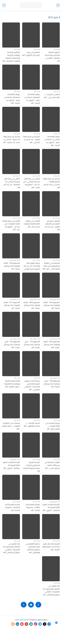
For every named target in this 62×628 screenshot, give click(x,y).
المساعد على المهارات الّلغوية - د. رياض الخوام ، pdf (11, 426)
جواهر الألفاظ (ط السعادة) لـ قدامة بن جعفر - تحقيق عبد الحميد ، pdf (12, 98)
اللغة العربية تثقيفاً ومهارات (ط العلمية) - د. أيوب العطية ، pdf (11, 383)
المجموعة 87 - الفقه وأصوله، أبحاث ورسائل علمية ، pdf (12, 305)
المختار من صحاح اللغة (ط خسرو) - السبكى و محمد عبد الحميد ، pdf (11, 139)
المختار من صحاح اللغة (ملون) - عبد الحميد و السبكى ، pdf (31, 139)
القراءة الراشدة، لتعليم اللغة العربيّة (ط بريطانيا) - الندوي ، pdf (11, 465)
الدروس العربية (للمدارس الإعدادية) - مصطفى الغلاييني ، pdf (52, 56)
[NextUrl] (23, 604)
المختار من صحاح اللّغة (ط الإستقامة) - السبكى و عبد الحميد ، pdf (51, 183)
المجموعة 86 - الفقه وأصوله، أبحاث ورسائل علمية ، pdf (51, 344)
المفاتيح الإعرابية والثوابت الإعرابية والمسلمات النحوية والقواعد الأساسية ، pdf (11, 56)
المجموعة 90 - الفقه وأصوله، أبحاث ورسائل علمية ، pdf (12, 266)
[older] (38, 604)
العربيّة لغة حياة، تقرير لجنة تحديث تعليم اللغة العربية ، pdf (51, 546)
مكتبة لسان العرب (21, 619)
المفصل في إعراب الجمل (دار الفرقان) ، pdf (31, 54)
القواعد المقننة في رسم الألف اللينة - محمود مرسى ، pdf (52, 465)
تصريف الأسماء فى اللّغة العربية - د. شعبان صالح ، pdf (52, 426)
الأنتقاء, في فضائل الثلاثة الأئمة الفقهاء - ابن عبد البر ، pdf (31, 224)
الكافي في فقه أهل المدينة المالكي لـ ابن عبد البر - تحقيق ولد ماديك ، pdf (31, 183)
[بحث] (4, 5)
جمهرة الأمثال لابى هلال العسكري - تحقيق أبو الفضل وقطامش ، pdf (32, 548)
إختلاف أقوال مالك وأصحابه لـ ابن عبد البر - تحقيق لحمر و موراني (31, 266)
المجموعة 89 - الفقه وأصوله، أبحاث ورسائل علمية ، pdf (51, 305)
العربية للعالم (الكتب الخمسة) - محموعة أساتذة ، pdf (12, 507)
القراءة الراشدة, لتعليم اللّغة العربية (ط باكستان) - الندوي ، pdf (51, 507)
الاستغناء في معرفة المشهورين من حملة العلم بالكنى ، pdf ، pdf (51, 266)
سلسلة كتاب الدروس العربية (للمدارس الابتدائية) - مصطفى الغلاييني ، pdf (32, 385)
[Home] (31, 604)
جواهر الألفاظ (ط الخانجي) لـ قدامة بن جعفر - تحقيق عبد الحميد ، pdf (52, 141)
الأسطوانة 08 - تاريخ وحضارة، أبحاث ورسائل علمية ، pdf (52, 383)
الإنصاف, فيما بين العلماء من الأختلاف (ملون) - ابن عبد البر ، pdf (52, 225)
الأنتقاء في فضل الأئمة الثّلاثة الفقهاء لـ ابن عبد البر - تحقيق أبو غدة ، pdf (11, 225)
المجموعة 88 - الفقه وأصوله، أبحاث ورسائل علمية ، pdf (32, 305)
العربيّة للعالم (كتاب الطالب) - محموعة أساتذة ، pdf (32, 507)
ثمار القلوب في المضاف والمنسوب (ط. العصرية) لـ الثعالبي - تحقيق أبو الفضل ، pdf (11, 548)
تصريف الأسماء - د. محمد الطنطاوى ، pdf (32, 424)
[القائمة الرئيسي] (58, 5)
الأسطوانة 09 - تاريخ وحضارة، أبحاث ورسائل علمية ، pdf (12, 344)
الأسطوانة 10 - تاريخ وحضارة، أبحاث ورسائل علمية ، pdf (32, 344)
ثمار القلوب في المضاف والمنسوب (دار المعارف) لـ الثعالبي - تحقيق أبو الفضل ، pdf (51, 590)
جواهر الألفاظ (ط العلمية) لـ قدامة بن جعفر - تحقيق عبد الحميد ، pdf (32, 98)
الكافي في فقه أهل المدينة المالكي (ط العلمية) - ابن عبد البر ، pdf (11, 183)
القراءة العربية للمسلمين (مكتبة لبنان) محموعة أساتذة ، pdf (31, 466)
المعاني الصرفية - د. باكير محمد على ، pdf (52, 96)
